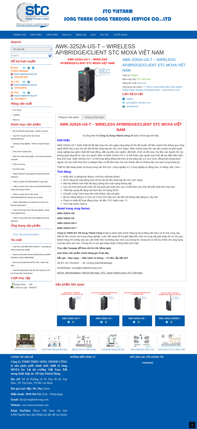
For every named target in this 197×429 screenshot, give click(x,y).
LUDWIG (16, 115)
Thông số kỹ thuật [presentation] (94, 117)
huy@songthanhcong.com (25, 96)
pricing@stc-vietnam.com (136, 102)
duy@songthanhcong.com (25, 74)
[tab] (68, 117)
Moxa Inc (16, 120)
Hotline (127, 99)
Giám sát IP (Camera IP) (22, 151)
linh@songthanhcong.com (25, 85)
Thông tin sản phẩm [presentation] (68, 117)
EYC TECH (17, 110)
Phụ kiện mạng (18, 169)
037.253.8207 (72, 263)
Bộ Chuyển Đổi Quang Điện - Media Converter (30, 131)
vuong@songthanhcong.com (87, 268)
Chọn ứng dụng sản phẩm (26, 234)
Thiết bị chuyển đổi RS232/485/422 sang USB (30, 182)
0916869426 (130, 106)
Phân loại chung (19, 164)
